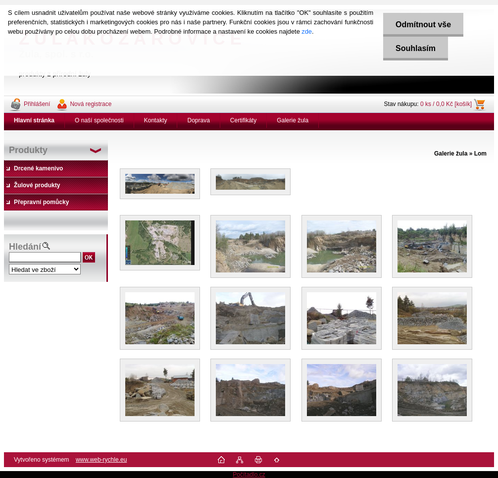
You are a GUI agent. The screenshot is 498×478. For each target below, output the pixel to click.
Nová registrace (90, 104)
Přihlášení (37, 104)
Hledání (25, 247)
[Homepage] (34, 120)
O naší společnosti (99, 120)
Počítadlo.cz (249, 474)
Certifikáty (243, 120)
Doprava (198, 120)
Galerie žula (292, 120)
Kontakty (155, 120)
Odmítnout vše (423, 24)
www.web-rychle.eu (101, 459)
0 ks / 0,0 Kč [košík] (446, 104)
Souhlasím (416, 48)
